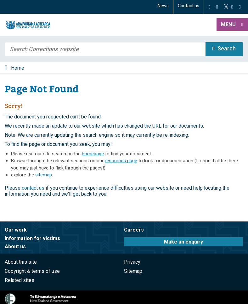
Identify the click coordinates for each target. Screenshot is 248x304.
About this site (21, 262)
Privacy (132, 262)
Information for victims (32, 238)
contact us (33, 188)
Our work (16, 230)
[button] (232, 25)
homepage (93, 154)
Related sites (19, 280)
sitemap (43, 175)
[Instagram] (217, 7)
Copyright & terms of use (32, 271)
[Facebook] (209, 7)
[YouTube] (232, 7)
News (163, 5)
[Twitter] (226, 7)
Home (17, 68)
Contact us (188, 5)
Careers (134, 230)
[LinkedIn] (239, 7)
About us (15, 247)
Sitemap (133, 271)
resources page (121, 160)
